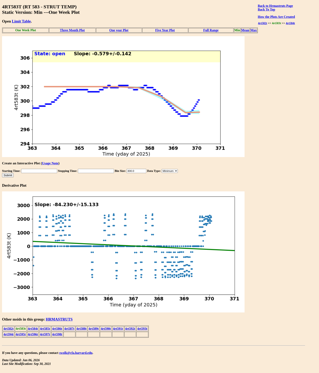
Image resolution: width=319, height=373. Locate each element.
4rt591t (118, 328)
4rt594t (8, 334)
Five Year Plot (165, 30)
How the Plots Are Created (276, 16)
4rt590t (106, 328)
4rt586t (57, 328)
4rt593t (142, 328)
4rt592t (130, 328)
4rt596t (33, 334)
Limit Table (21, 21)
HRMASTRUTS (59, 319)
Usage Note (50, 163)
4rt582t (262, 23)
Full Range (210, 30)
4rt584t (290, 23)
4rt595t (21, 334)
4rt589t (93, 328)
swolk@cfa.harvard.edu (75, 353)
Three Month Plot (72, 30)
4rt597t (45, 334)
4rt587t (69, 328)
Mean (245, 30)
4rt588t (81, 328)
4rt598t (57, 334)
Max (253, 30)
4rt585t (45, 328)
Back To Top (266, 9)
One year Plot (118, 30)
